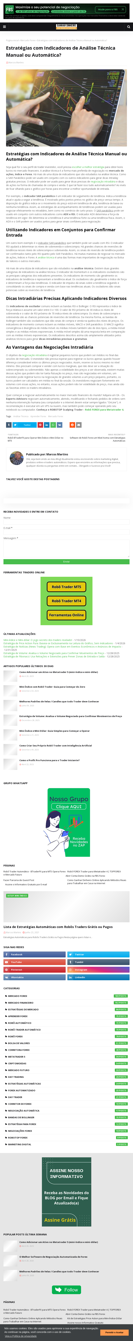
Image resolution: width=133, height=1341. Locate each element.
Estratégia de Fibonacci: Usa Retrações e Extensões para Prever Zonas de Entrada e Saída (54, 656)
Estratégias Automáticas (68, 1083)
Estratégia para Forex (68, 1124)
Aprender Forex (38, 416)
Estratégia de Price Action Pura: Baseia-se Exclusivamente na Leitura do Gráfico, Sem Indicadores (58, 643)
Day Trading (68, 1076)
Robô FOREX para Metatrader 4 (104, 409)
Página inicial (12, 40)
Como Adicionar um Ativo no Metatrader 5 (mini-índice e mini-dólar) (58, 672)
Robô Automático (68, 1023)
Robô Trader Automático (68, 1029)
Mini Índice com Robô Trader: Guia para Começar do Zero (52, 686)
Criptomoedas (68, 1063)
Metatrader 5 (68, 1056)
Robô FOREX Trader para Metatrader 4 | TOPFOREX (94, 871)
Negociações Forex (68, 1130)
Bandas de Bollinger (68, 1117)
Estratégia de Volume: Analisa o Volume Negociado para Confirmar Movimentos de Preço (53, 653)
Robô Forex (68, 1036)
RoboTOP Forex (68, 1137)
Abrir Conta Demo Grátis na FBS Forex (85, 875)
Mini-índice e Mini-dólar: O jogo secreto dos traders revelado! (37, 640)
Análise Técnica (20, 416)
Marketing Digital (68, 1144)
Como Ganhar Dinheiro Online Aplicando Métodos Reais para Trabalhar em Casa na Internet (96, 882)
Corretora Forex (68, 1049)
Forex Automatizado (68, 1090)
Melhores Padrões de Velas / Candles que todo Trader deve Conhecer (59, 701)
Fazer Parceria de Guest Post (18, 880)
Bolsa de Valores (68, 1043)
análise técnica (46, 257)
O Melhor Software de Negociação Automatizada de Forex (53, 1256)
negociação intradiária (103, 181)
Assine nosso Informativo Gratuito (85, 1322)
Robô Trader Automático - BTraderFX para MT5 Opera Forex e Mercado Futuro (34, 873)
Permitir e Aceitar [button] (114, 1332)
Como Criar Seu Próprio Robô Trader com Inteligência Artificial (55, 745)
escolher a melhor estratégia (88, 167)
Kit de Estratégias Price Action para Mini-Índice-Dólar (94, 1318)
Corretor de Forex (68, 1103)
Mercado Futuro (68, 1070)
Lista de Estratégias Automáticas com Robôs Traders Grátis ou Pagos (58, 927)
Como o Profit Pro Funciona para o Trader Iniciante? (49, 760)
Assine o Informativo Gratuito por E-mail (26, 884)
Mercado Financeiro (68, 1002)
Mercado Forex (27, 40)
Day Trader (68, 1097)
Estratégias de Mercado (68, 1009)
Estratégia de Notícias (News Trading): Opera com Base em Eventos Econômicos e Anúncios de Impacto (62, 646)
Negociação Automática (68, 1110)
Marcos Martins (16, 62)
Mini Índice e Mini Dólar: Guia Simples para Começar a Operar (54, 730)
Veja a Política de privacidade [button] (21, 1336)
